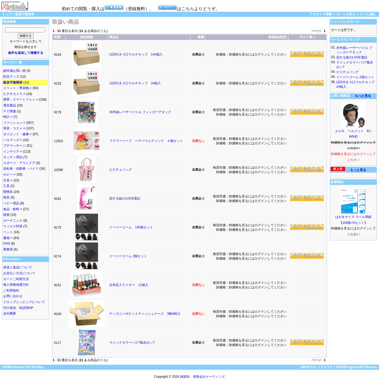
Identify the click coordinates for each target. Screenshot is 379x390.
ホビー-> (9, 174)
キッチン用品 (12, 157)
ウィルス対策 (12, 226)
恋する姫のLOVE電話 (124, 198)
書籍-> (8, 238)
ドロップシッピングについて (24, 302)
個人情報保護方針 (16, 284)
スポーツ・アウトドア (19, 163)
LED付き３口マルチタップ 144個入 (135, 54)
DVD (6, 243)
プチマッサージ (14, 146)
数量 (201, 37)
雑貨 (6, 215)
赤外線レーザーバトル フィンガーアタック (140, 112)
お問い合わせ (12, 296)
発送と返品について (17, 267)
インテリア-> (12, 151)
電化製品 (9, 105)
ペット (8, 232)
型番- (57, 37)
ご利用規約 (11, 290)
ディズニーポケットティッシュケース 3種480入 (145, 314)
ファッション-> (14, 123)
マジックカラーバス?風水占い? (131, 342)
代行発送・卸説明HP (18, 308)
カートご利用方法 (16, 279)
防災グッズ (11, 76)
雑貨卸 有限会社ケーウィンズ (202, 377)
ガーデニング (12, 220)
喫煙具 (8, 192)
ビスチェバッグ (120, 170)
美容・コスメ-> (14, 128)
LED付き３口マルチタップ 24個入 (135, 83)
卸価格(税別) (277, 37)
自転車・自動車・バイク (20, 168)
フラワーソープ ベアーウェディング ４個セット (146, 141)
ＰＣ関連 (9, 111)
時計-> (8, 117)
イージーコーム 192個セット (131, 227)
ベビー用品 (11, 203)
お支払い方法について (19, 273)
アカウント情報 (321, 14)
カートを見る (345, 14)
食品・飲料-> (12, 209)
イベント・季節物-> (17, 88)
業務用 (8, 249)
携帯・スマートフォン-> (20, 99)
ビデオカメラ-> (14, 94)
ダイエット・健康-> (17, 134)
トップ (7, 14)
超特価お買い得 (14, 71)
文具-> (8, 180)
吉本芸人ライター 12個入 (128, 285)
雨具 (6, 197)
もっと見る (361, 96)
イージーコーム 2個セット (128, 256)
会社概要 (9, 313)
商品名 (114, 37)
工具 (6, 186)
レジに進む (368, 14)
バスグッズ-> (12, 140)
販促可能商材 (24, 14)
